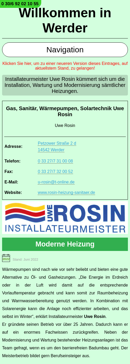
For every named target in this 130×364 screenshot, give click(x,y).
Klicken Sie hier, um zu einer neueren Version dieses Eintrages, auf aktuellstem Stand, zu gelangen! (65, 65)
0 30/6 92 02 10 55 (20, 3)
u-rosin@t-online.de (56, 182)
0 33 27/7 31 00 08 (55, 161)
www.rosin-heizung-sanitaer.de (66, 192)
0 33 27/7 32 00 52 (55, 171)
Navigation (65, 49)
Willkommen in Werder (65, 20)
